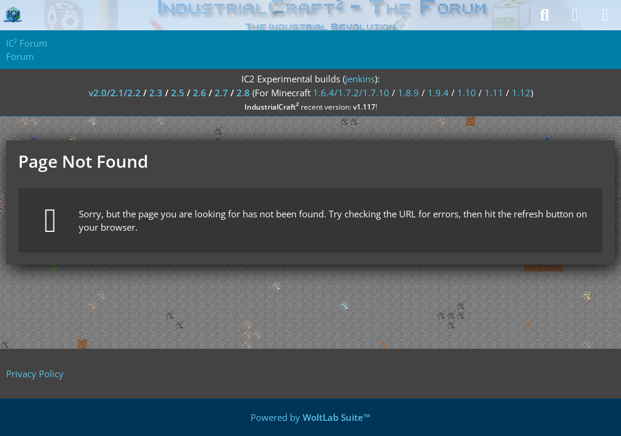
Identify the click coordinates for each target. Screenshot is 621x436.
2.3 (156, 93)
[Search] (544, 15)
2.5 (177, 93)
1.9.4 (438, 93)
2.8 (243, 93)
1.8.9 (408, 93)
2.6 (199, 93)
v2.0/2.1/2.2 (115, 93)
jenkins (360, 79)
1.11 (494, 93)
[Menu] (605, 15)
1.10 (466, 93)
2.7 (221, 93)
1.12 (521, 93)
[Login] (575, 15)
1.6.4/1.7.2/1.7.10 (351, 93)
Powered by (310, 417)
